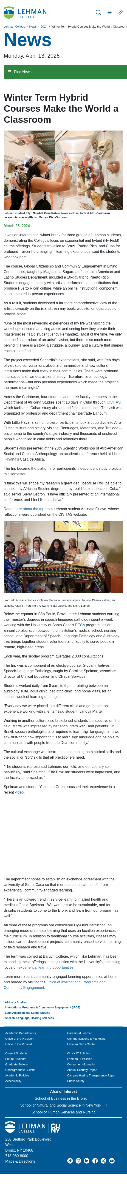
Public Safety (76, 1081)
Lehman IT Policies (79, 1059)
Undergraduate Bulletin (20, 1070)
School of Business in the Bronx (61, 1098)
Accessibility (13, 1081)
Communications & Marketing (86, 1038)
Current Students (16, 1053)
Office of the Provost (18, 1044)
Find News (19, 72)
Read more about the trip (24, 509)
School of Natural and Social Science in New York (60, 1105)
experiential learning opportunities (46, 967)
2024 (44, 26)
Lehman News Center (81, 1044)
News (33, 26)
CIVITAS (114, 402)
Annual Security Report (82, 1070)
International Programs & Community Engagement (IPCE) (42, 1007)
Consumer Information (81, 1064)
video (19, 792)
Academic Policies (17, 1075)
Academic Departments (20, 1033)
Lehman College (14, 26)
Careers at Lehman (80, 1033)
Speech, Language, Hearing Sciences (29, 1018)
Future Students (15, 1059)
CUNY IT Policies (78, 1053)
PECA (80, 625)
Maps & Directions (20, 1161)
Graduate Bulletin (16, 1064)
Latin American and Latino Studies (27, 1012)
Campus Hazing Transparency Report (91, 1075)
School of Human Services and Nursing (63, 1112)
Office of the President (19, 1038)
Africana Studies (16, 1002)
